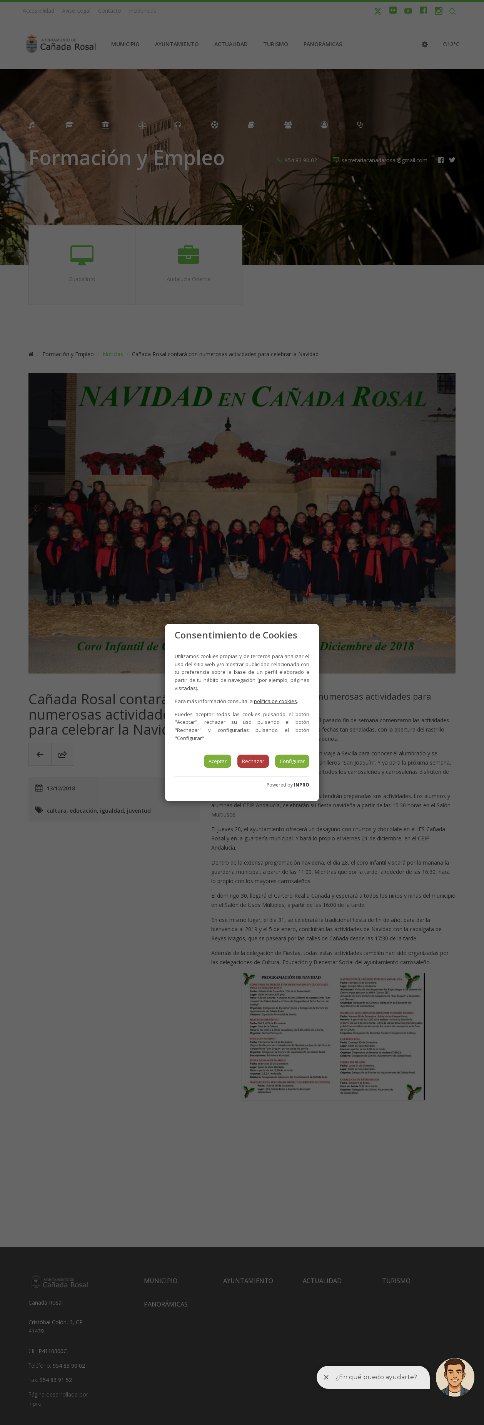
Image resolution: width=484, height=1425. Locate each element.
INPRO (301, 785)
